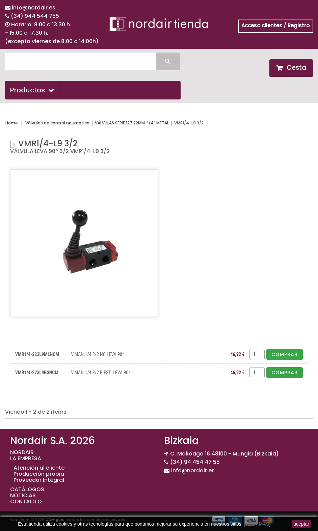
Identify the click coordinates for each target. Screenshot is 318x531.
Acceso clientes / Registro (275, 25)
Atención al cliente (39, 468)
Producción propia (39, 474)
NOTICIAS (23, 495)
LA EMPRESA (25, 458)
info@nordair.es (33, 7)
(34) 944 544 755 (35, 16)
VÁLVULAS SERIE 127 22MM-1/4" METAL (132, 123)
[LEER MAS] (256, 524)
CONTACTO (26, 501)
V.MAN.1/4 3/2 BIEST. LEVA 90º (100, 372)
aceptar (301, 524)
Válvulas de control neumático (57, 123)
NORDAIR (22, 452)
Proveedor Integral (39, 480)
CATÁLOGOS (27, 489)
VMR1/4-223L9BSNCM (36, 372)
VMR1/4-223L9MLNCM (37, 354)
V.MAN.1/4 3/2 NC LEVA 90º (97, 354)
